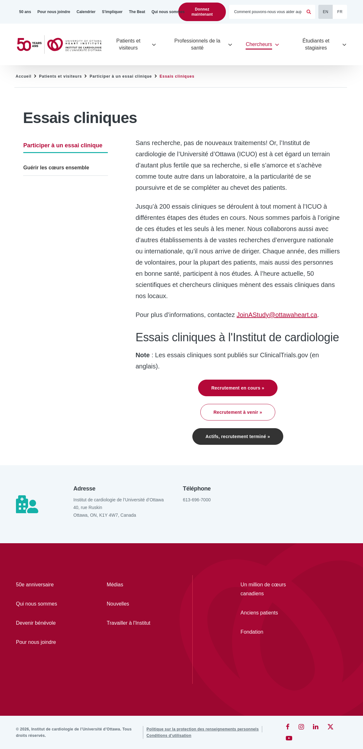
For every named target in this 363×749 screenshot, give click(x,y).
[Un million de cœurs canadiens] (270, 589)
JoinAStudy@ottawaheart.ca (277, 314)
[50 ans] (25, 12)
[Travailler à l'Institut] (134, 623)
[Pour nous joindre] (53, 12)
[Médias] (134, 584)
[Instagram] (301, 726)
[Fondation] (270, 632)
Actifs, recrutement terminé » (237, 436)
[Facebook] (288, 726)
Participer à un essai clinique (121, 76)
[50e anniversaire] (43, 584)
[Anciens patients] (270, 612)
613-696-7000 (197, 499)
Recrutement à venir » (237, 412)
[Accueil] (62, 44)
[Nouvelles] (134, 604)
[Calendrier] (86, 12)
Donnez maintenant (202, 12)
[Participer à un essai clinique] (65, 145)
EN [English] (325, 12)
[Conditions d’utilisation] (168, 735)
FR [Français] (340, 12)
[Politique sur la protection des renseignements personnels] (202, 729)
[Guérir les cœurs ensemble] (65, 168)
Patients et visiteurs (60, 76)
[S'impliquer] (112, 12)
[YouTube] (289, 738)
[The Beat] (137, 12)
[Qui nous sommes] (168, 12)
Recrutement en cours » (237, 387)
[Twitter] (330, 726)
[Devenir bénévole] (43, 623)
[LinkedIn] (315, 726)
